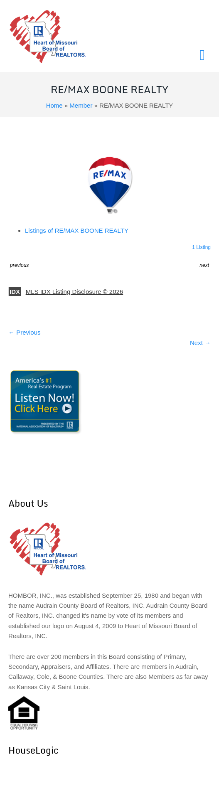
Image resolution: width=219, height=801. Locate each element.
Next (200, 342)
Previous (24, 332)
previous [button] (19, 265)
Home (54, 105)
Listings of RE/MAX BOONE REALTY (76, 230)
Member (80, 105)
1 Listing (201, 247)
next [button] (204, 265)
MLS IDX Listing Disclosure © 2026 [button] (74, 291)
